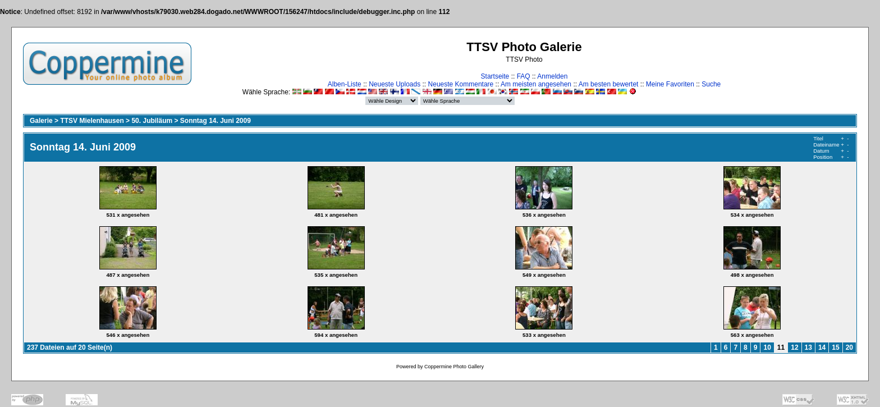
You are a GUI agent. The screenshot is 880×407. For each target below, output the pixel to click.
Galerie (41, 121)
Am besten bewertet (609, 84)
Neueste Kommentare (461, 84)
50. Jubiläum (151, 121)
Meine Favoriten (670, 84)
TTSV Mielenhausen (91, 121)
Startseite (495, 76)
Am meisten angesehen (536, 84)
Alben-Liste (344, 84)
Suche (711, 84)
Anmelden (552, 76)
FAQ (523, 76)
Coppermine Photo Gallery (454, 366)
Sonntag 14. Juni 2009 (215, 121)
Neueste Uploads (394, 84)
